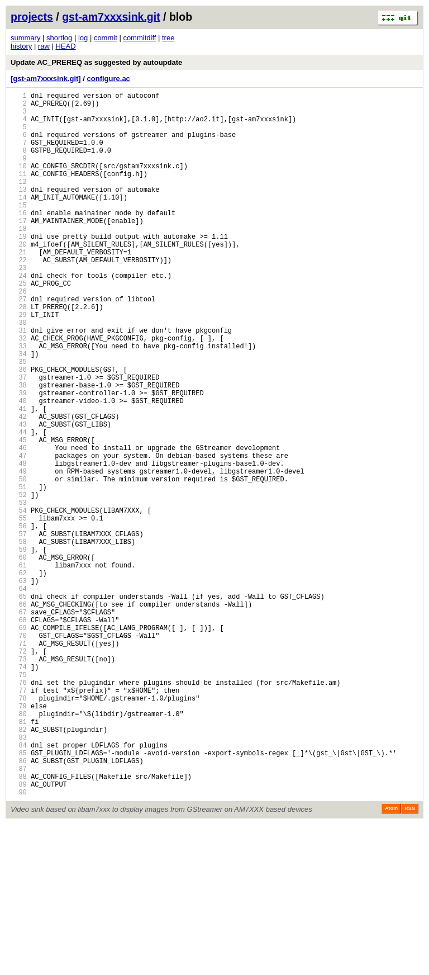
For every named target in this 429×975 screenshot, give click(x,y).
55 (19, 610)
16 (19, 239)
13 (19, 211)
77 (19, 819)
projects (32, 17)
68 (19, 734)
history (21, 46)
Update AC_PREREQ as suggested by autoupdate (96, 62)
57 (19, 629)
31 (19, 382)
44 (19, 505)
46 (19, 524)
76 (19, 810)
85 (19, 895)
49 (19, 553)
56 (19, 619)
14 (19, 220)
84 (19, 886)
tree (168, 38)
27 (19, 344)
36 (19, 429)
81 (19, 857)
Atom (391, 959)
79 (19, 838)
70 (19, 753)
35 (19, 420)
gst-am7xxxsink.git (111, 17)
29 (19, 363)
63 (19, 686)
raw (44, 46)
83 (19, 876)
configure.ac (108, 78)
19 (19, 268)
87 (19, 914)
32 (19, 391)
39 (19, 458)
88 (19, 924)
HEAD (65, 46)
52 (19, 581)
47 (19, 534)
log (83, 38)
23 (19, 306)
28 (19, 353)
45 (19, 515)
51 (19, 572)
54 (19, 600)
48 (19, 543)
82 (19, 867)
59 (19, 648)
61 (19, 667)
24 (19, 315)
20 (19, 277)
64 (19, 696)
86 (19, 905)
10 (19, 182)
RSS (409, 959)
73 (19, 781)
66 (19, 715)
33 (19, 401)
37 (19, 439)
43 (19, 496)
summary (25, 38)
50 (19, 562)
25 (19, 325)
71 (19, 762)
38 (19, 448)
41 (19, 477)
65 (19, 705)
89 (19, 933)
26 (19, 334)
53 (19, 591)
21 (19, 287)
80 (19, 848)
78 (19, 829)
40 (19, 467)
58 (19, 638)
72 (19, 772)
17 (19, 249)
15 (19, 230)
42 (19, 486)
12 (19, 201)
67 (19, 724)
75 (19, 800)
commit (105, 38)
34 (19, 410)
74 (19, 791)
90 (19, 943)
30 (19, 372)
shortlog (59, 38)
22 (19, 296)
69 (19, 743)
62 (19, 676)
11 (19, 192)
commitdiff (139, 38)
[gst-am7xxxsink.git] (46, 78)
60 (19, 657)
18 (19, 258)
